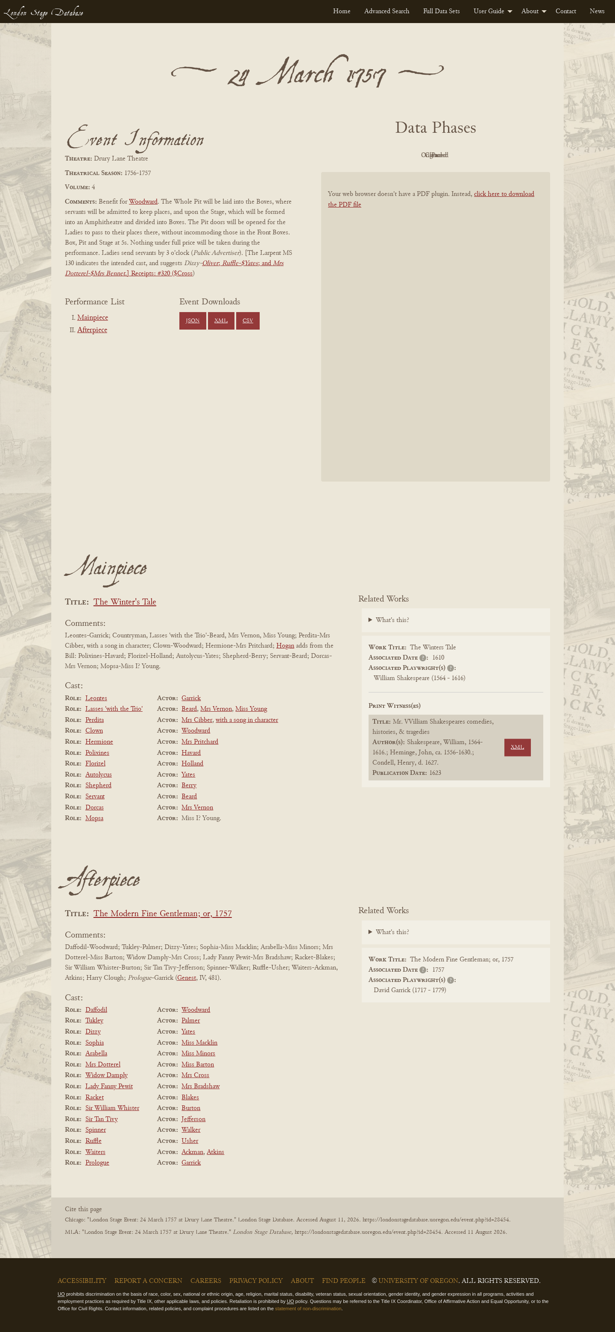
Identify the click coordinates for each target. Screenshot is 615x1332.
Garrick (191, 698)
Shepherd (98, 785)
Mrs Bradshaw (201, 1086)
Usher (190, 1141)
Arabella (96, 1053)
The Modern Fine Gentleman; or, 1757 (163, 914)
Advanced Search (387, 11)
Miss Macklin (199, 1043)
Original (410, 155)
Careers (205, 1281)
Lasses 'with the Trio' (114, 709)
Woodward (143, 202)
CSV (248, 321)
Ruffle (93, 1141)
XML (221, 321)
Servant (95, 796)
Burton (191, 1108)
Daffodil (96, 1010)
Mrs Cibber (197, 720)
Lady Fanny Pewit (109, 1086)
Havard (191, 753)
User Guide (489, 11)
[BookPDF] (435, 338)
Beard (189, 709)
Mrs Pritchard (200, 742)
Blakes (190, 1097)
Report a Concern (148, 1281)
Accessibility (82, 1281)
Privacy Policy (256, 1281)
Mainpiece (92, 318)
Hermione (99, 742)
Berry (189, 785)
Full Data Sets (441, 11)
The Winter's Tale (125, 602)
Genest (186, 978)
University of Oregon (418, 1281)
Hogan (285, 646)
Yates (188, 774)
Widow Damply (106, 1075)
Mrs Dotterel (102, 1064)
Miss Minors (198, 1053)
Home (342, 11)
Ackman (192, 1152)
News (597, 11)
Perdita (94, 720)
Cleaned (457, 155)
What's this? (392, 620)
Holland (192, 763)
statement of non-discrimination (308, 1308)
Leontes (96, 698)
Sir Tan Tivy (101, 1119)
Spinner (95, 1130)
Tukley (94, 1020)
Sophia (94, 1043)
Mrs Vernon (216, 709)
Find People (344, 1281)
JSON (192, 321)
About (530, 11)
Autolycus (98, 774)
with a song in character (247, 720)
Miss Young (251, 709)
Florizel (95, 763)
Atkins (215, 1152)
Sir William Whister (112, 1108)
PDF (363, 155)
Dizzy (93, 1031)
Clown (94, 730)
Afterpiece (92, 330)
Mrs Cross (195, 1075)
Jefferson (193, 1119)
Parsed (503, 155)
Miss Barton (198, 1064)
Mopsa (94, 818)
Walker (191, 1130)
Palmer (191, 1020)
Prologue (97, 1163)
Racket (94, 1097)
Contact (566, 11)
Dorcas (94, 807)
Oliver (210, 263)
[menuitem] (341, 11)
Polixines (97, 753)
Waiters (95, 1152)
